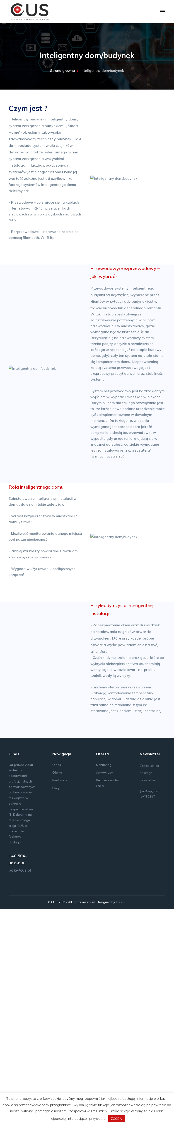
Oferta (57, 989)
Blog (55, 1004)
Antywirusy (104, 989)
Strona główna (62, 70)
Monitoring (104, 981)
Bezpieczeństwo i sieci (108, 999)
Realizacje (59, 996)
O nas (56, 981)
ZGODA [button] (116, 1118)
